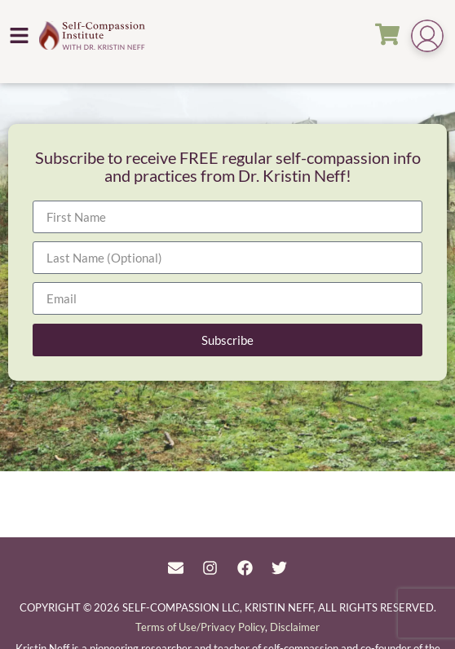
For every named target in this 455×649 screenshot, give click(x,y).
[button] (19, 35)
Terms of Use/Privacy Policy (200, 627)
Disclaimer (295, 627)
